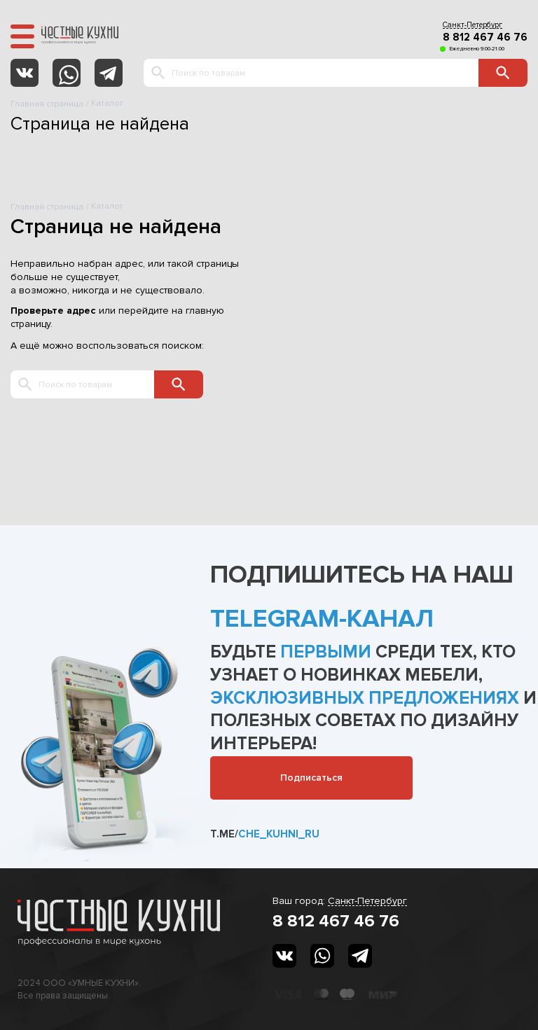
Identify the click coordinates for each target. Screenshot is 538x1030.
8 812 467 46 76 (485, 37)
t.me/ (264, 834)
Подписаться (311, 778)
